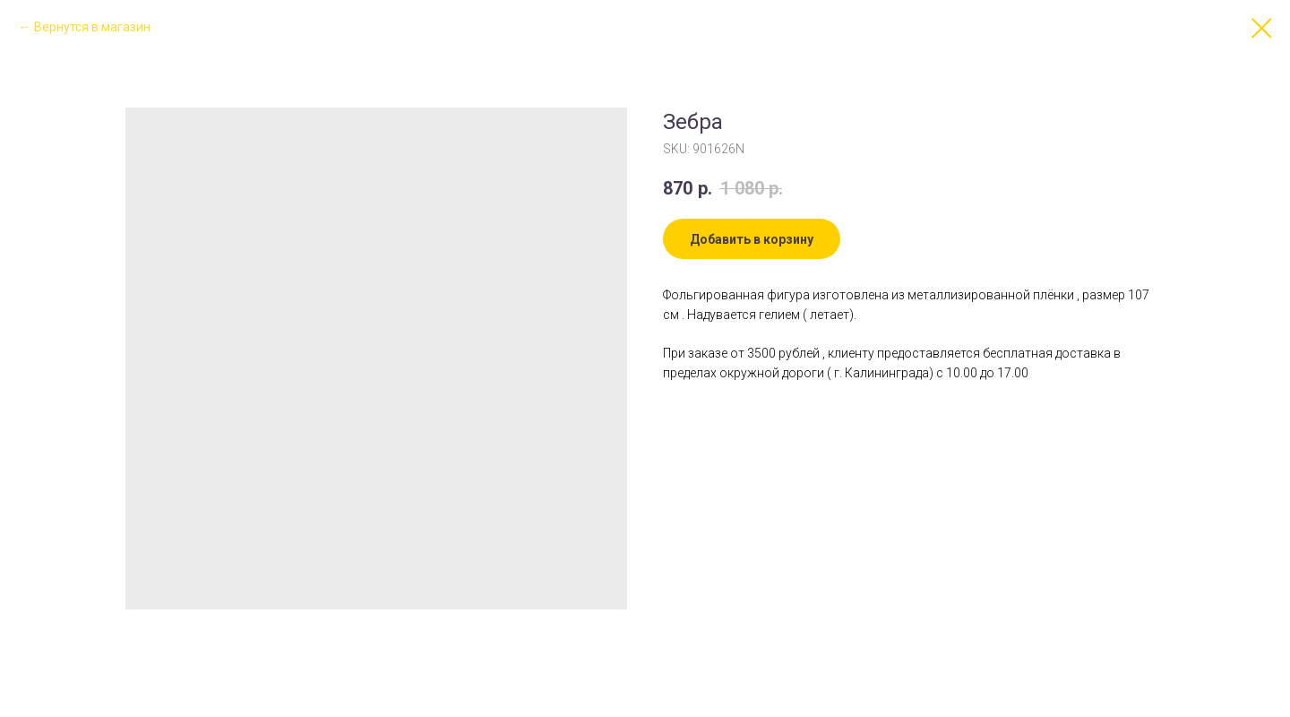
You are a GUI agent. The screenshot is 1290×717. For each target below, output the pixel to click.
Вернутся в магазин (92, 27)
